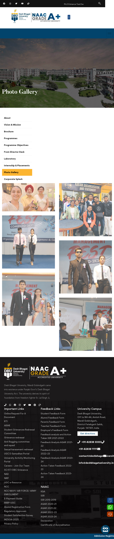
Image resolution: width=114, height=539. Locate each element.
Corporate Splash (13, 179)
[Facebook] (4, 3)
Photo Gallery (11, 172)
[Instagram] (10, 3)
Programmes (10, 138)
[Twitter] (16, 3)
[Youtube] (29, 405)
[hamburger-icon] (91, 3)
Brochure (9, 131)
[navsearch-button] (99, 3)
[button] (69, 17)
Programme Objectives (16, 145)
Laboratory (10, 158)
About (7, 118)
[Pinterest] (35, 405)
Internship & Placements (17, 165)
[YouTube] (22, 3)
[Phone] (5, 405)
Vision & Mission (12, 124)
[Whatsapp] (10, 405)
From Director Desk (14, 152)
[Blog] (28, 3)
